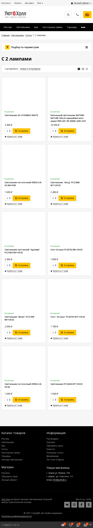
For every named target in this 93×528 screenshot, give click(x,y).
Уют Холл (5, 499)
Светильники (7, 442)
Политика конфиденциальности (16, 516)
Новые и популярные (30, 68)
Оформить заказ (55, 445)
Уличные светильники (11, 459)
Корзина (51, 442)
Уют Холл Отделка (55, 459)
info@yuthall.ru (59, 479)
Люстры (5, 438)
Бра (3, 445)
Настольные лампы (10, 452)
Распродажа (52, 438)
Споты (4, 449)
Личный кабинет (9, 479)
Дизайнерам (53, 456)
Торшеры (6, 456)
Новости (51, 449)
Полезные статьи (55, 452)
